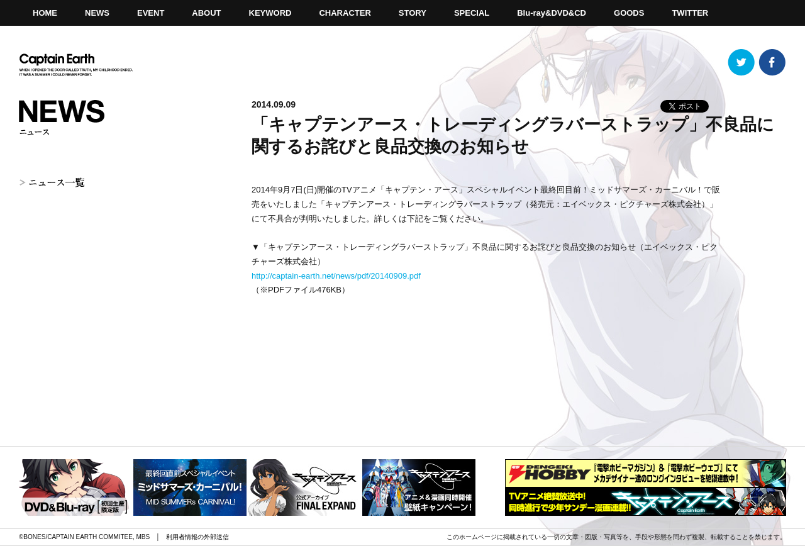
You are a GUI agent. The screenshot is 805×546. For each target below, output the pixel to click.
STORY (412, 13)
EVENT (150, 13)
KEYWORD (270, 13)
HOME (45, 13)
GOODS (629, 13)
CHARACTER (344, 13)
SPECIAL (471, 13)
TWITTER (690, 13)
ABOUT (206, 13)
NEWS (97, 13)
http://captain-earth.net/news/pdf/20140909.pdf (336, 276)
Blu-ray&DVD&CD (551, 13)
